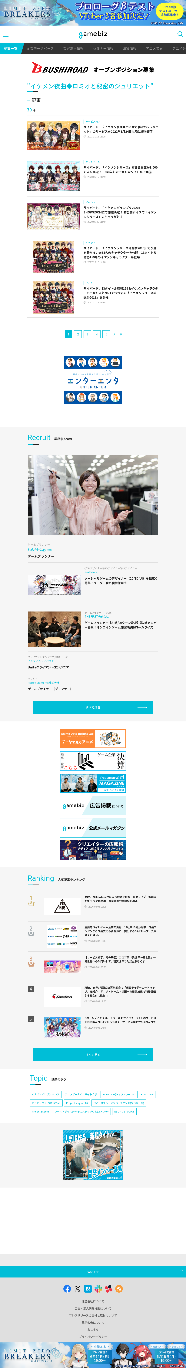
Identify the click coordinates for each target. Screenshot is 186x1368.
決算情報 (129, 48)
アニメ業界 (154, 48)
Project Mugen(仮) (77, 1103)
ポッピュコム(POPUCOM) (46, 1103)
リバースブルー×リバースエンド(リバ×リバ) (119, 1103)
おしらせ (93, 1329)
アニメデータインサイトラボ (81, 1094)
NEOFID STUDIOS (124, 1111)
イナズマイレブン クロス (45, 1094)
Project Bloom (40, 1111)
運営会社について (93, 1301)
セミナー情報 (103, 48)
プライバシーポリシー (93, 1337)
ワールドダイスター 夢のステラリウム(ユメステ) (82, 1111)
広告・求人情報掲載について (93, 1308)
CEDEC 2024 (146, 1094)
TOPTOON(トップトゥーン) (118, 1094)
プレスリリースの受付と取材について (93, 1315)
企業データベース (40, 48)
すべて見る (93, 707)
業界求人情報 (73, 48)
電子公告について (93, 1322)
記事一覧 (10, 48)
